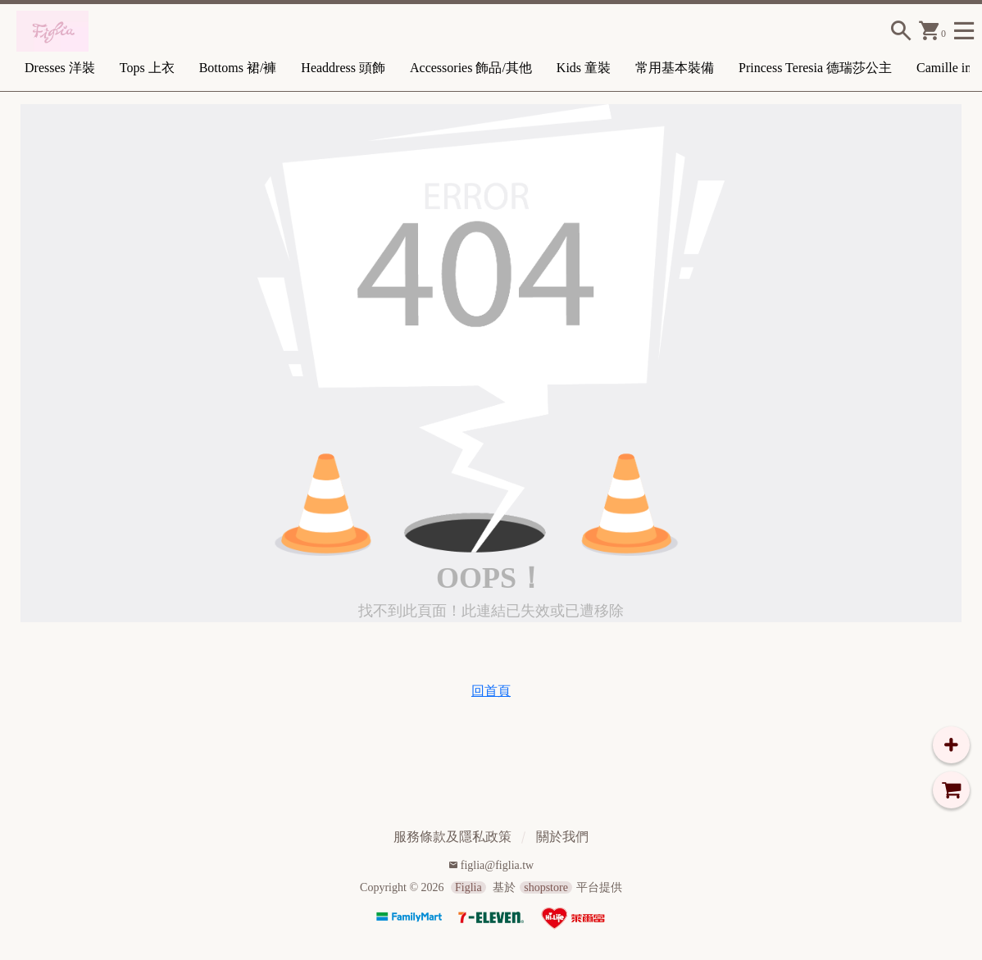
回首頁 (491, 691)
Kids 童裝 (584, 68)
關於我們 (562, 837)
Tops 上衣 (147, 68)
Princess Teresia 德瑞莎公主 (815, 68)
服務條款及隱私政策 (452, 837)
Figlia (468, 887)
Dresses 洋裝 (60, 68)
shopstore (546, 887)
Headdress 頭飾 (343, 68)
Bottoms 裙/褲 (238, 68)
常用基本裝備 (674, 68)
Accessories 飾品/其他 (471, 68)
